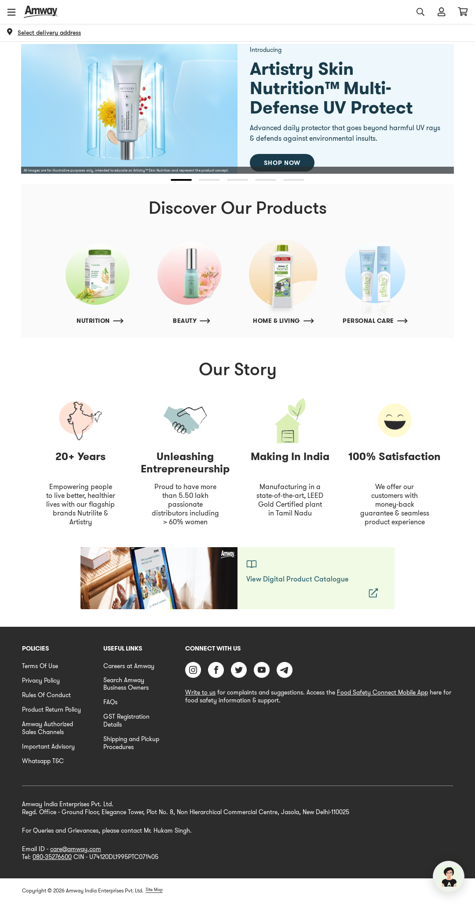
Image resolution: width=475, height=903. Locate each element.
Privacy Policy (41, 680)
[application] (448, 876)
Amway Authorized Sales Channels (47, 728)
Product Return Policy (51, 709)
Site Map (154, 889)
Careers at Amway (128, 666)
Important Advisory (48, 746)
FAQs (110, 702)
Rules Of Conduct (46, 695)
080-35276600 (52, 857)
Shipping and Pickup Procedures (131, 743)
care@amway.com (75, 849)
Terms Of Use (40, 666)
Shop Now (282, 163)
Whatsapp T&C (43, 761)
